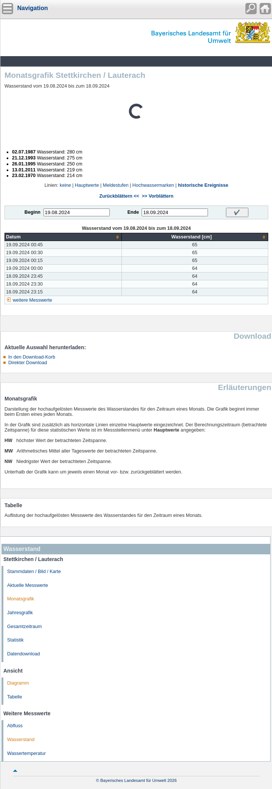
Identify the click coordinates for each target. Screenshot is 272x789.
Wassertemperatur (26, 753)
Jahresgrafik (20, 612)
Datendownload (23, 654)
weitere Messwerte (32, 300)
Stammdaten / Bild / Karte (34, 571)
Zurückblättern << (119, 196)
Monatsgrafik (20, 598)
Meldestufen (116, 185)
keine (65, 185)
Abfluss (14, 725)
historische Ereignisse (203, 185)
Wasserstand (20, 739)
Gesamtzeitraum (24, 626)
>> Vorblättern (157, 196)
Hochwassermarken (153, 185)
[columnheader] (63, 237)
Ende (133, 212)
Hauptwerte (87, 185)
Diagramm (18, 683)
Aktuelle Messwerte (27, 585)
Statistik (15, 640)
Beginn (32, 212)
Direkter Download (27, 362)
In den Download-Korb (31, 357)
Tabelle (14, 697)
